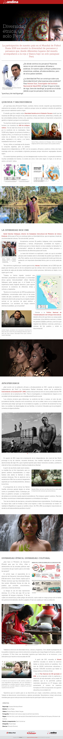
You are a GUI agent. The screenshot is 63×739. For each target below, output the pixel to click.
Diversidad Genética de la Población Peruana (38, 113)
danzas (37, 265)
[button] (3, 429)
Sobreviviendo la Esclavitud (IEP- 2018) (14, 391)
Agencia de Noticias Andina (32, 737)
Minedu (59, 659)
